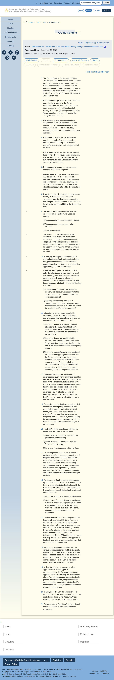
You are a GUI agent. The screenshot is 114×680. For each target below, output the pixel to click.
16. (42, 480)
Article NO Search (79, 60)
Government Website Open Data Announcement (26, 660)
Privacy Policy (11, 664)
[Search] (91, 3)
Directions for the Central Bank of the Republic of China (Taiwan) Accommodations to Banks (67, 47)
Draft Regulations (10, 32)
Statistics (57, 660)
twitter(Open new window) (10, 52)
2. (42, 100)
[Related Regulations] (86, 43)
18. (42, 547)
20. (42, 592)
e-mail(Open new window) (14, 58)
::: (36, 3)
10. (42, 257)
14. (42, 429)
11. (42, 313)
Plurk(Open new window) (17, 52)
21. (42, 604)
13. (42, 404)
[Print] (88, 72)
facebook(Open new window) (4, 52)
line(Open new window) (7, 58)
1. (42, 78)
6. (42, 167)
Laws (11, 24)
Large (96, 10)
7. (42, 174)
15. (42, 453)
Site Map (48, 3)
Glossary (75, 3)
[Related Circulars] (102, 43)
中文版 (106, 10)
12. (42, 374)
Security (69, 660)
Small (81, 10)
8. (42, 194)
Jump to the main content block (12, 1)
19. (42, 567)
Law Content (41, 22)
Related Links (10, 37)
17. (42, 518)
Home (41, 3)
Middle (88, 10)
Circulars (10, 28)
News (10, 19)
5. (42, 152)
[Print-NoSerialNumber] (100, 72)
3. (42, 120)
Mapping (67, 3)
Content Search (61, 60)
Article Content (31, 60)
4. (42, 138)
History (95, 60)
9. (42, 211)
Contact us (58, 3)
